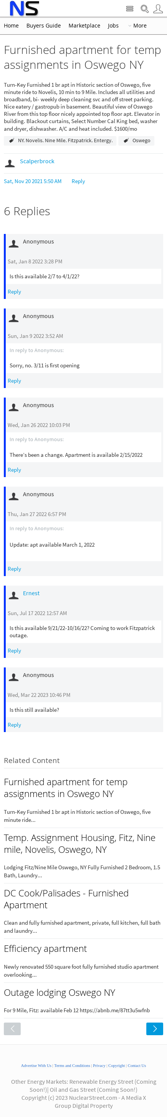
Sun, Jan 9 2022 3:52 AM (35, 335)
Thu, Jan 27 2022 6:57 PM (37, 514)
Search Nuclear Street (144, 9)
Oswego (142, 140)
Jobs (113, 25)
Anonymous (48, 350)
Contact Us (137, 1065)
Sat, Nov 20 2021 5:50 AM (33, 181)
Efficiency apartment (45, 948)
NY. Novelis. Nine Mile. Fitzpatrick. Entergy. (65, 140)
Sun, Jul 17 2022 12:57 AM (37, 613)
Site (129, 9)
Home (11, 25)
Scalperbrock (37, 161)
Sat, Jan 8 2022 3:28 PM (35, 261)
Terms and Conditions (72, 1065)
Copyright (116, 1065)
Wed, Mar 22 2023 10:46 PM (39, 694)
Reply (78, 181)
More (140, 25)
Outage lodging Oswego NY (59, 992)
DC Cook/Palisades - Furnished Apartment (66, 899)
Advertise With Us (36, 1065)
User (158, 9)
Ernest (31, 593)
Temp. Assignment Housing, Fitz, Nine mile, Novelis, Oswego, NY (80, 843)
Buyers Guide (43, 25)
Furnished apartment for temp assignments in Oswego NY (66, 788)
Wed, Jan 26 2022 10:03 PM (39, 425)
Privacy (99, 1065)
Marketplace (84, 25)
